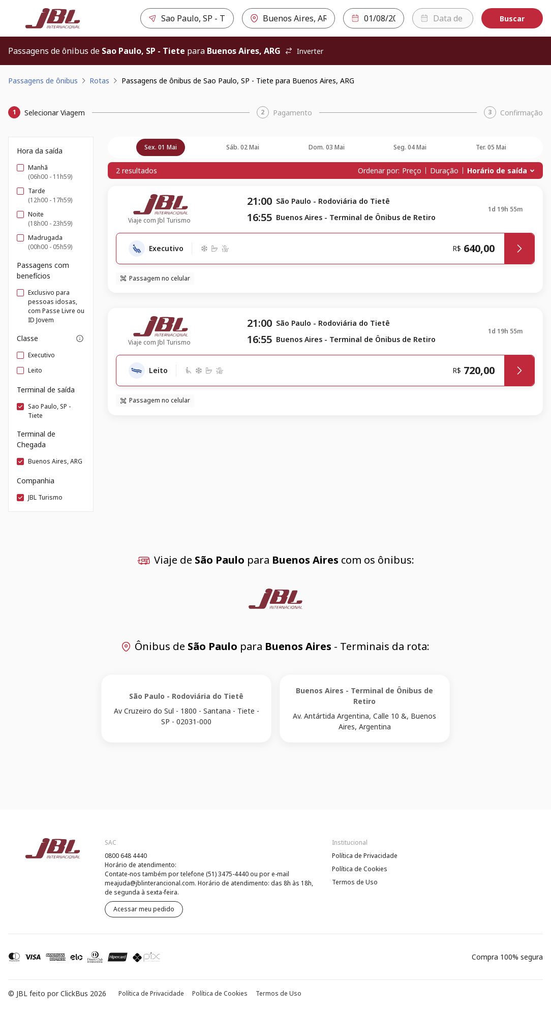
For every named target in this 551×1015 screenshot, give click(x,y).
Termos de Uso (355, 882)
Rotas (99, 80)
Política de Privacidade (364, 855)
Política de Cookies (359, 869)
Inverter (304, 51)
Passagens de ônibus (43, 80)
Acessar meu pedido (143, 909)
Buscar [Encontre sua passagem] (512, 18)
